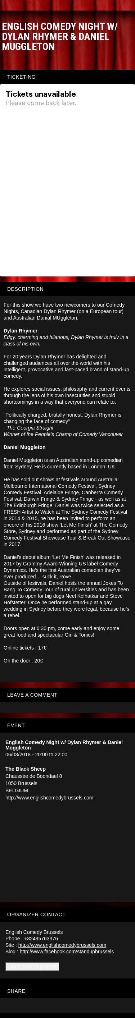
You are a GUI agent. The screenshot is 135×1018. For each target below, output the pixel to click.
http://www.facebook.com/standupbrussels (67, 951)
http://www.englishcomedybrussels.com (49, 798)
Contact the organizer (32, 966)
